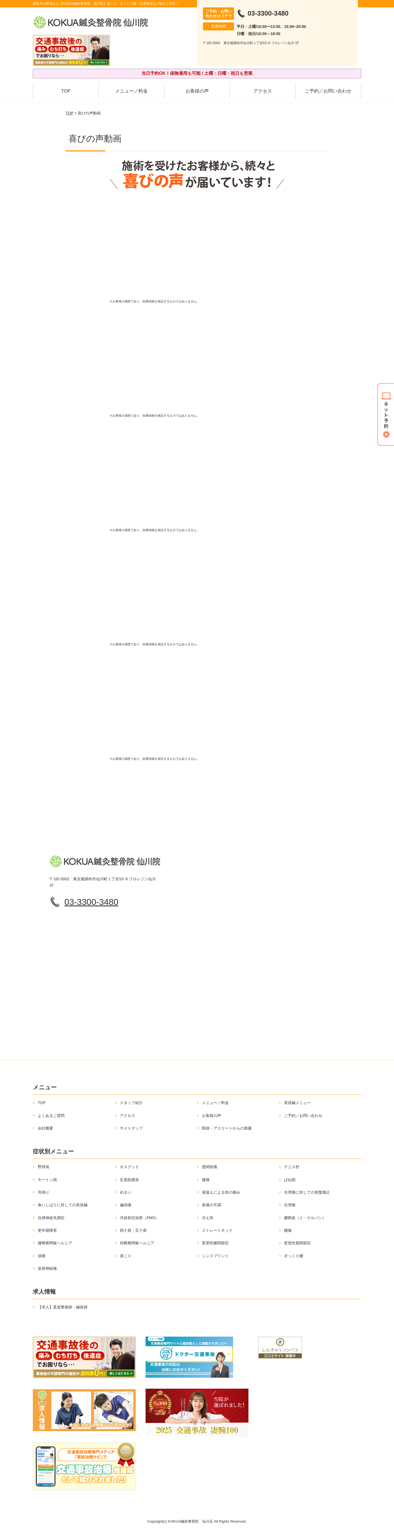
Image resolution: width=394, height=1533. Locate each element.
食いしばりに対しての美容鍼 (63, 1205)
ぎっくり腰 (293, 1256)
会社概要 (45, 1128)
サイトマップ (131, 1128)
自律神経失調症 (51, 1218)
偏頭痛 (125, 1205)
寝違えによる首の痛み (221, 1192)
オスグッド (129, 1167)
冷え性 (207, 1218)
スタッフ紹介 (131, 1103)
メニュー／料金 (131, 91)
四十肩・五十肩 (133, 1230)
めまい (125, 1192)
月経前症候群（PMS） (139, 1218)
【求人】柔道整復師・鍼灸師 (63, 1307)
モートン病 (47, 1179)
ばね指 (290, 1179)
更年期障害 (47, 1230)
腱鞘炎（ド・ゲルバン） (305, 1218)
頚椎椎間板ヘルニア (137, 1243)
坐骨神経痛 (47, 1268)
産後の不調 (211, 1205)
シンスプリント (215, 1256)
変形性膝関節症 (215, 1243)
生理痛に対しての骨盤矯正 (307, 1192)
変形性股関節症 (297, 1243)
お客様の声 (197, 91)
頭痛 (41, 1256)
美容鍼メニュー (297, 1103)
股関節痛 (209, 1167)
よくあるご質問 (51, 1115)
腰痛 (288, 1230)
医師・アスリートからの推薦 (227, 1128)
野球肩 (43, 1167)
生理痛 (290, 1205)
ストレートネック (217, 1230)
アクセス (262, 91)
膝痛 (206, 1179)
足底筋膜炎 (129, 1179)
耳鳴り (43, 1192)
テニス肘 (291, 1167)
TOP (66, 91)
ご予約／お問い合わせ (328, 91)
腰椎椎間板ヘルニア (55, 1243)
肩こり (125, 1256)
